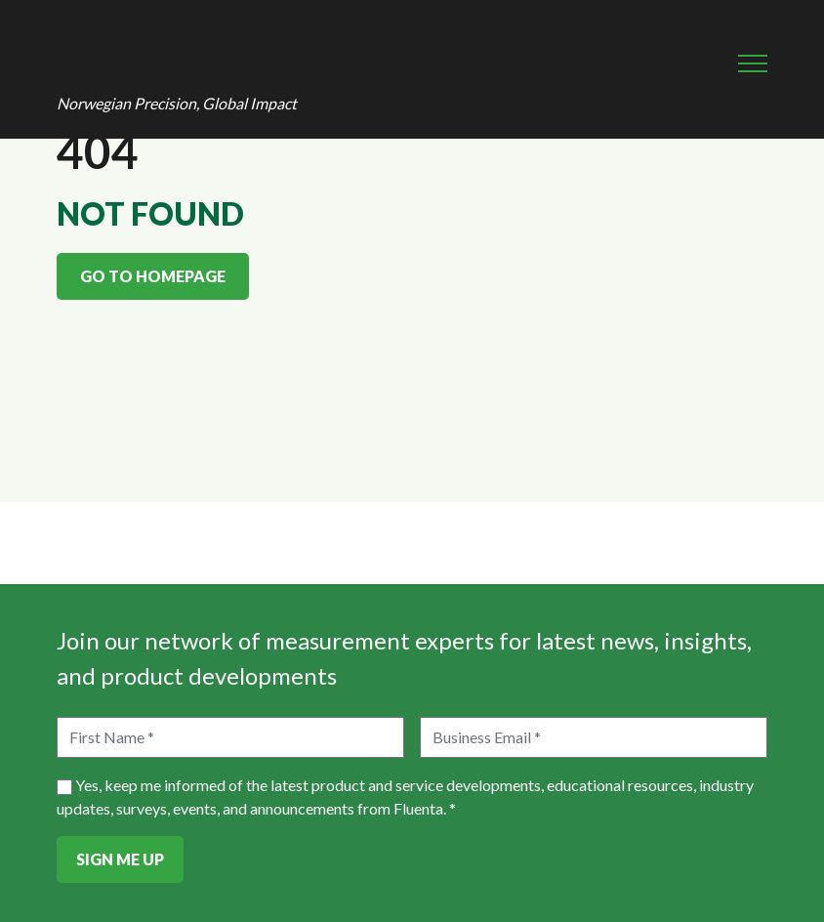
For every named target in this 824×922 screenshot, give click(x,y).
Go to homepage (153, 276)
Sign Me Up (120, 859)
